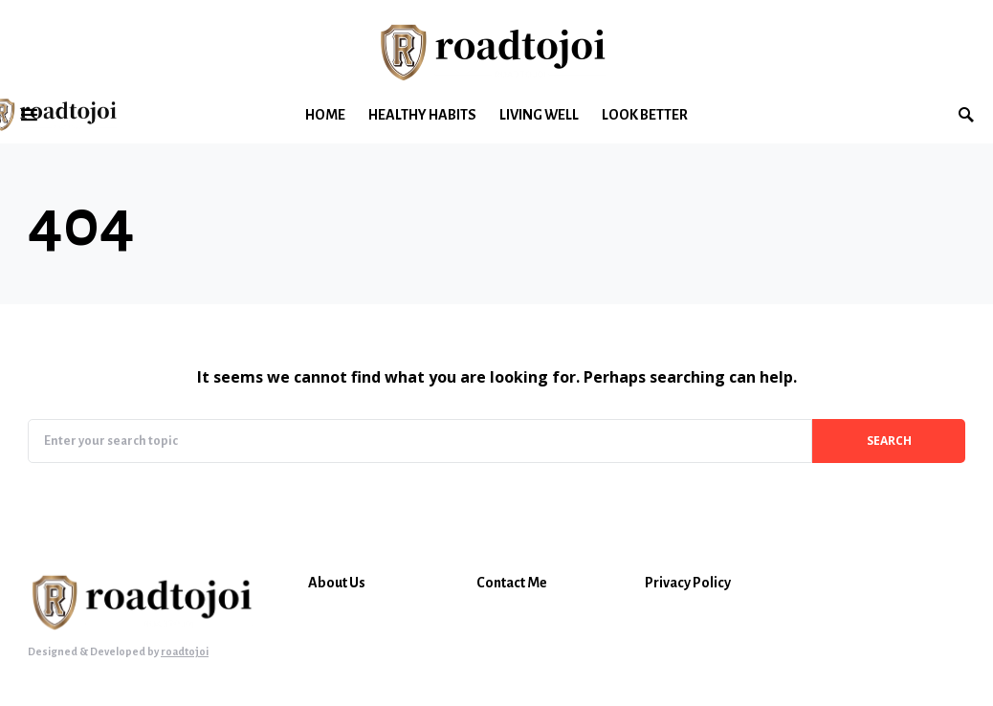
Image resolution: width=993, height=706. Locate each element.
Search (889, 440)
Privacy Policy (688, 582)
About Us (336, 582)
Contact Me (511, 582)
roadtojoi (185, 651)
